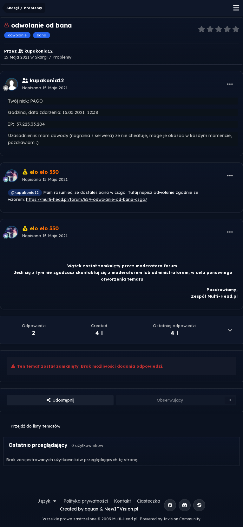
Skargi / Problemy (53, 57)
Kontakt (122, 501)
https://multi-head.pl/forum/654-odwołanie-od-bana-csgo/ (86, 199)
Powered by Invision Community (170, 519)
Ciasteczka (148, 501)
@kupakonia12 (25, 192)
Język (47, 501)
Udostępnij (60, 400)
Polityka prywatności (85, 501)
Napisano (45, 87)
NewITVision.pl (121, 509)
